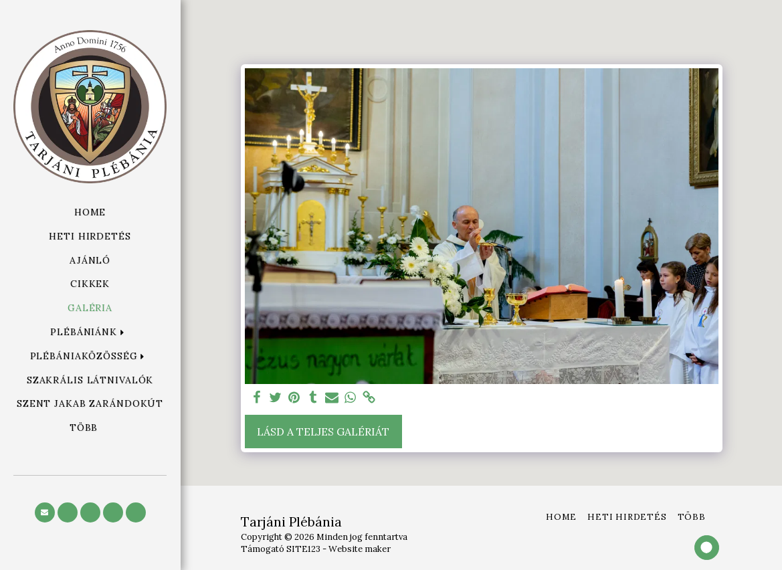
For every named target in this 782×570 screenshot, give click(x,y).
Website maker (359, 549)
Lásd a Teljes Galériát (323, 431)
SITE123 (303, 549)
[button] (90, 332)
